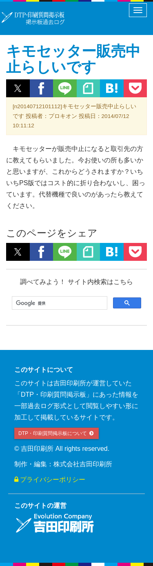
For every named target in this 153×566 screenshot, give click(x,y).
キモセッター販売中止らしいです (73, 59)
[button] (18, 88)
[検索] (59, 303)
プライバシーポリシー (49, 479)
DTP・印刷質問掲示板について (56, 433)
